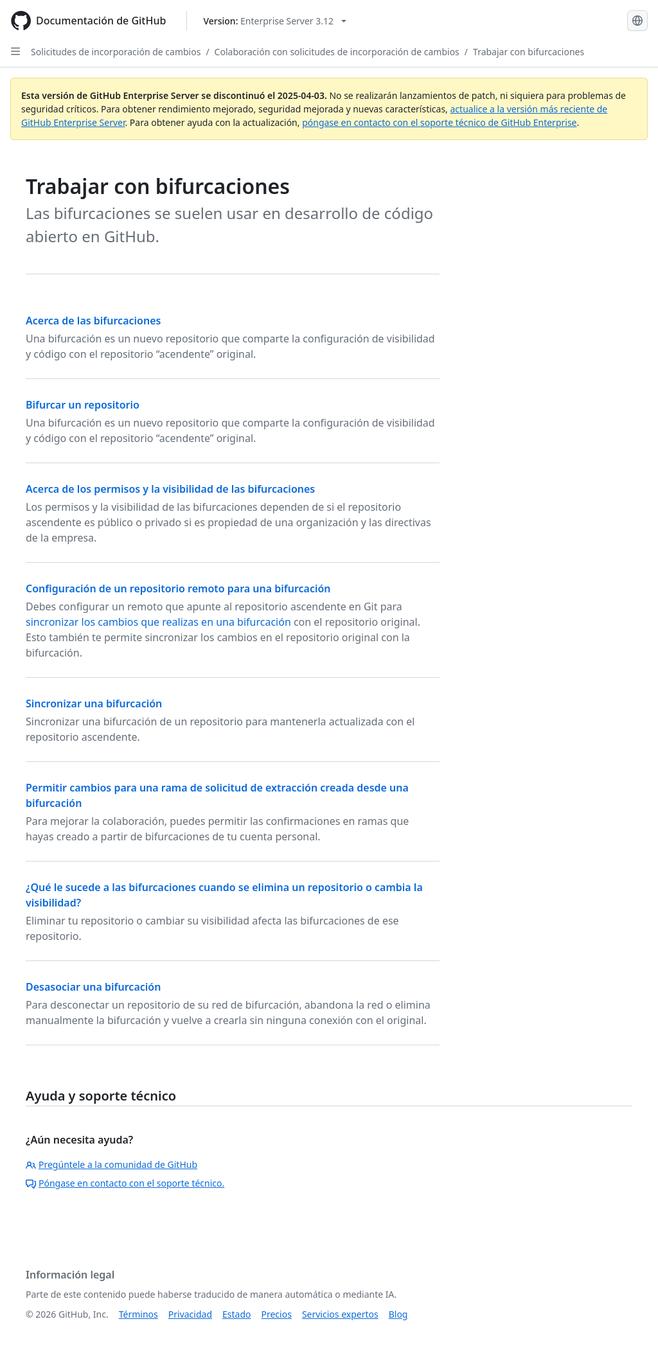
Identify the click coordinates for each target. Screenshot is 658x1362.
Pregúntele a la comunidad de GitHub (111, 1164)
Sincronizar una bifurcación (94, 703)
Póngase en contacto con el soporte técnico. (125, 1183)
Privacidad (190, 1314)
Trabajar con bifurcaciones (528, 52)
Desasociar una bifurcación (93, 987)
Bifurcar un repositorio (82, 405)
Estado (236, 1314)
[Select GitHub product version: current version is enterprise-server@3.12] (274, 21)
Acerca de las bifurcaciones (93, 321)
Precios (277, 1314)
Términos (138, 1314)
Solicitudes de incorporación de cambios (115, 52)
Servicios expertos (340, 1314)
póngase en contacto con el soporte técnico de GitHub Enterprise (439, 122)
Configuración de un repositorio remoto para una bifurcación (178, 588)
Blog (398, 1314)
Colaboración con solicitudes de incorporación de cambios (337, 52)
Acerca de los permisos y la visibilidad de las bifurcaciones (170, 489)
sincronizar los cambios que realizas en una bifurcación (158, 622)
